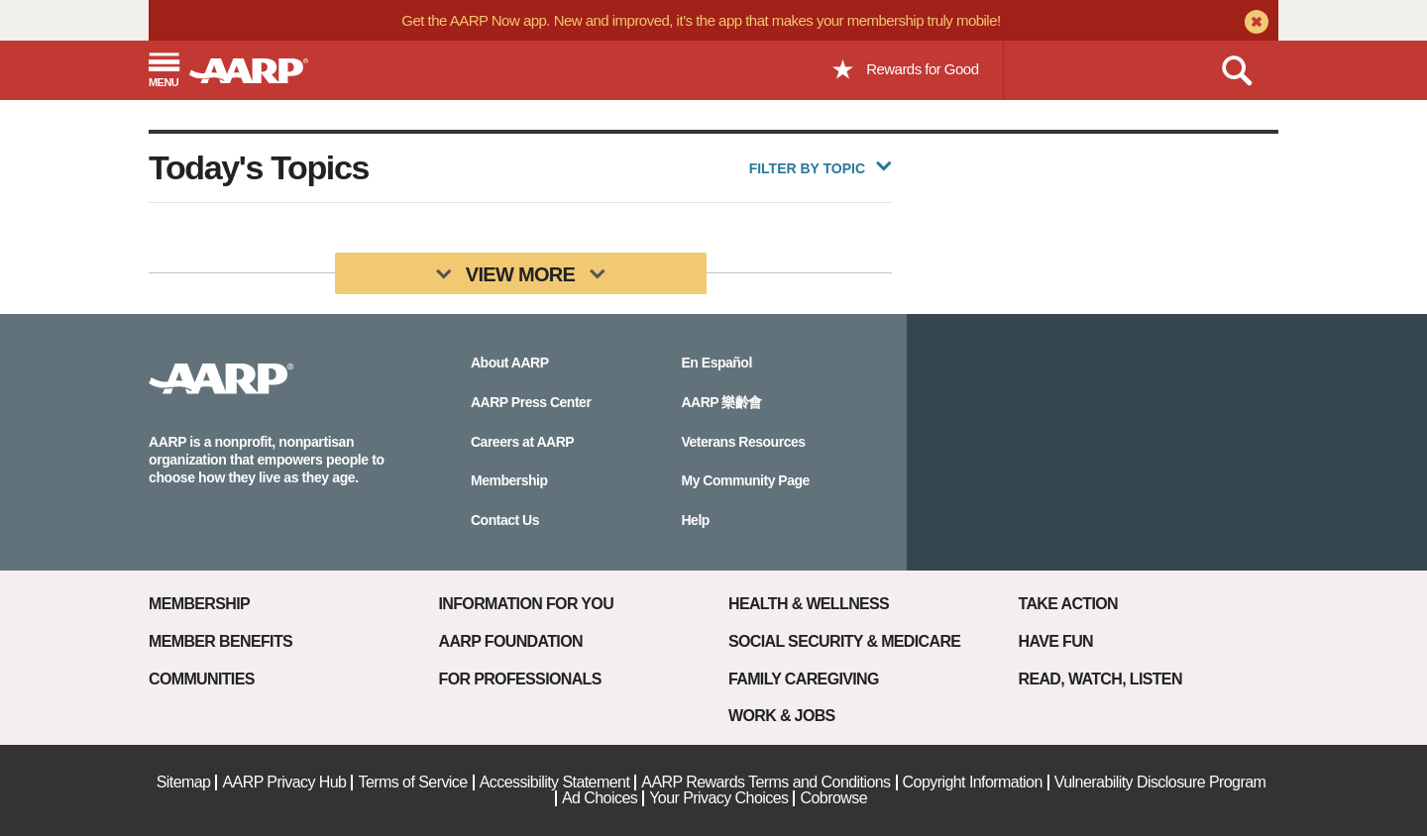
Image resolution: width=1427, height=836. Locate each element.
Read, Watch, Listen (1100, 679)
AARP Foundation (511, 641)
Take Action (1069, 603)
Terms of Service (412, 782)
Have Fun (1056, 641)
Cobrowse (833, 797)
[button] (163, 71)
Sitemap (184, 782)
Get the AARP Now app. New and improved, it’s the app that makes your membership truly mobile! (700, 20)
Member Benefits (220, 641)
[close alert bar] (1254, 24)
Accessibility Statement (555, 782)
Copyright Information (973, 782)
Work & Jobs (781, 715)
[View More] (521, 273)
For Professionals (520, 679)
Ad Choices (599, 797)
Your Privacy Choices (718, 797)
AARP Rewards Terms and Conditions (765, 782)
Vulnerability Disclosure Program (1160, 782)
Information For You (526, 603)
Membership (199, 603)
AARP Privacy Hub (284, 782)
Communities (202, 679)
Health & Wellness (808, 603)
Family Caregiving (803, 679)
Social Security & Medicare (844, 641)
